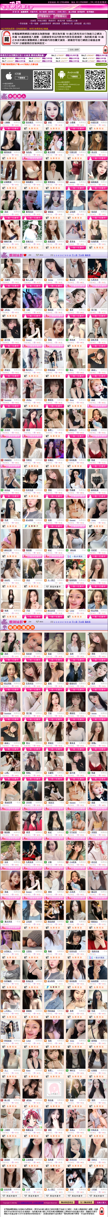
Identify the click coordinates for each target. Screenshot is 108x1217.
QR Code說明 (101, 64)
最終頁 (87, 255)
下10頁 (81, 255)
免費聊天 (38, 520)
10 (70, 255)
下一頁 (74, 255)
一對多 (83, 550)
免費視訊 (17, 122)
